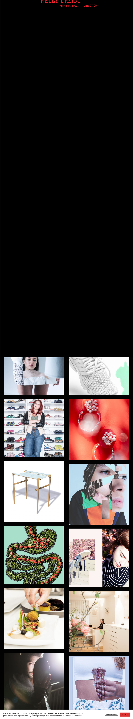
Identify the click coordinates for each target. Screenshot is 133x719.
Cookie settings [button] (111, 715)
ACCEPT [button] (124, 715)
